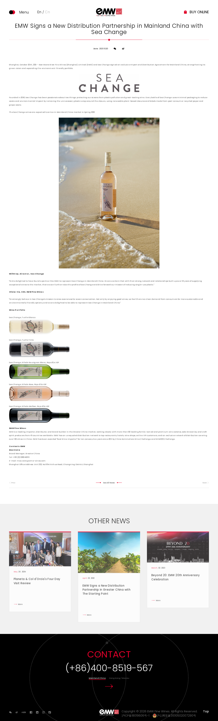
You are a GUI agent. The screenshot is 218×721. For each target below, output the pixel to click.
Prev (12, 483)
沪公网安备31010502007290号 (174, 716)
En (39, 11)
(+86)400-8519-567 (109, 668)
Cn (47, 11)
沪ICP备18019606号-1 (137, 716)
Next (206, 483)
